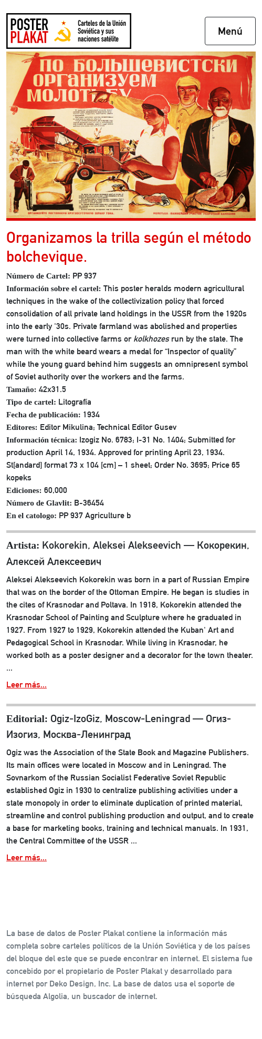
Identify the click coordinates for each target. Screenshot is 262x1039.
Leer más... (26, 685)
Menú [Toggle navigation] (230, 31)
